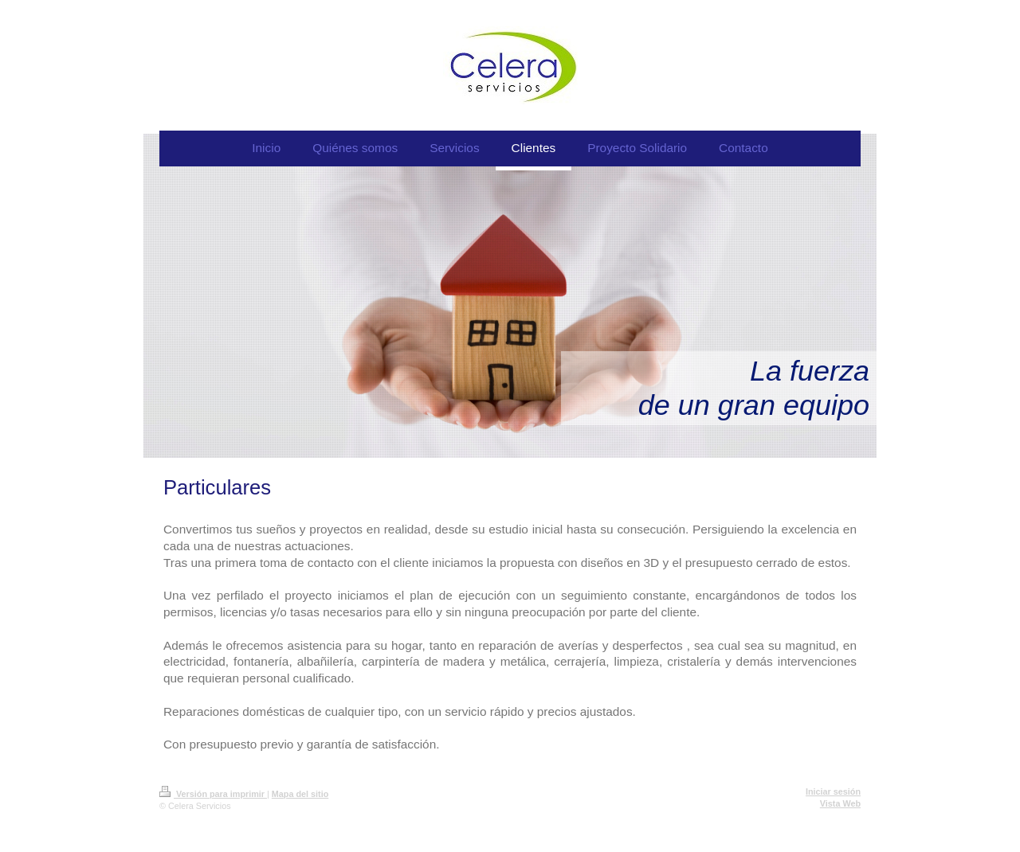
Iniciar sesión (833, 791)
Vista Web (840, 803)
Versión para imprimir (213, 794)
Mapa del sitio (300, 794)
